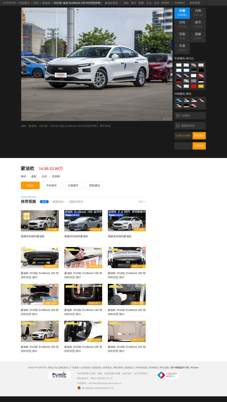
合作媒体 (85, 367)
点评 (156, 2)
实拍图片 (24, 2)
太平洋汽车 (9, 2)
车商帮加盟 (141, 367)
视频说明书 (185, 125)
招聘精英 (153, 367)
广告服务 (74, 367)
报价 (126, 2)
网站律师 (118, 367)
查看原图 (195, 2)
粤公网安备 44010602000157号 (95, 388)
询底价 (30, 185)
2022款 (43, 125)
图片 (133, 2)
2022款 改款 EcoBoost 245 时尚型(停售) (77, 2)
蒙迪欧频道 (111, 2)
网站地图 (164, 367)
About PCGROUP (37, 367)
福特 (36, 2)
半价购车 (51, 185)
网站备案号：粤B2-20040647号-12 (94, 378)
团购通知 (94, 185)
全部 (44, 201)
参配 (141, 2)
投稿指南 (96, 367)
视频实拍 (58, 201)
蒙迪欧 (46, 2)
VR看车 (183, 115)
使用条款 (107, 367)
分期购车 (199, 145)
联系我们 (129, 367)
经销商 (165, 2)
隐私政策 (63, 367)
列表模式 (179, 2)
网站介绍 (52, 367)
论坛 (149, 2)
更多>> (142, 201)
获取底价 (199, 135)
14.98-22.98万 (183, 135)
